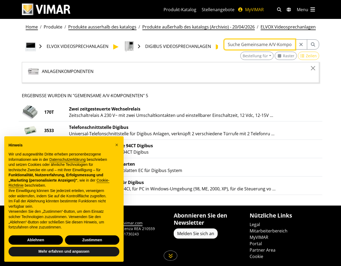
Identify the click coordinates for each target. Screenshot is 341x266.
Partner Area (262, 250)
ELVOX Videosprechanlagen (288, 27)
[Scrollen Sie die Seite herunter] (170, 256)
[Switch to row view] (308, 56)
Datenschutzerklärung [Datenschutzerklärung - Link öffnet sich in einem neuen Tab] (67, 159)
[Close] (313, 68)
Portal (256, 244)
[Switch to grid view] (286, 56)
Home (32, 27)
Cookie (256, 256)
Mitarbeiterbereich (268, 231)
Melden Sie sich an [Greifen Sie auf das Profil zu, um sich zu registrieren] (195, 233)
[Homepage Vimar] (46, 9)
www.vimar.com (128, 223)
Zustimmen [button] (92, 240)
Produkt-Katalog (180, 10)
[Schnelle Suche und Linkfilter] (279, 9)
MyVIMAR (251, 10)
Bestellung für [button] (255, 55)
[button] (116, 145)
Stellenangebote (218, 10)
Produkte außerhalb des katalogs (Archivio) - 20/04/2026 (198, 27)
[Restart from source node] (301, 44)
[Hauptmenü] (306, 9)
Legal (255, 224)
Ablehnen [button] (35, 240)
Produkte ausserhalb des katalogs (102, 27)
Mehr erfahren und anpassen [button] (63, 251)
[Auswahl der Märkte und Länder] (288, 9)
